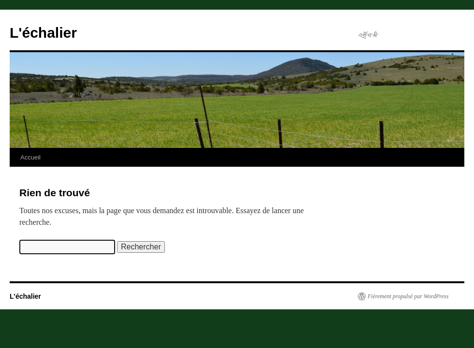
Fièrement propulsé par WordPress (408, 296)
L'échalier (43, 33)
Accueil (30, 157)
